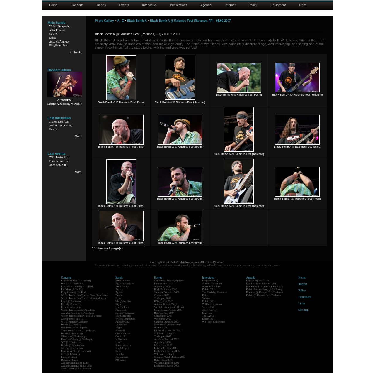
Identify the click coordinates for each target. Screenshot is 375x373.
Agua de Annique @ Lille (74, 362)
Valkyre (206, 298)
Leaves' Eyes (122, 307)
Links (303, 5)
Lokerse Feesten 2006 (165, 348)
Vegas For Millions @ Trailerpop (78, 330)
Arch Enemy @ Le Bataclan (76, 368)
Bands (101, 5)
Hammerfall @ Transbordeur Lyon (264, 286)
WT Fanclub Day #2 (165, 333)
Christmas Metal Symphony (169, 280)
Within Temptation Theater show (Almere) (83, 298)
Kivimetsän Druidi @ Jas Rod (77, 286)
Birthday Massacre (125, 312)
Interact (230, 5)
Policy (253, 5)
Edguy (118, 327)
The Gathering (123, 315)
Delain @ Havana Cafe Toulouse (263, 295)
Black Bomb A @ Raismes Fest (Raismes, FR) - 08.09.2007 (190, 20)
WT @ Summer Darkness (74, 321)
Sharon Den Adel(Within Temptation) (61, 123)
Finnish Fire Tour (59, 161)
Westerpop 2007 (162, 318)
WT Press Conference (213, 321)
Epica (52, 37)
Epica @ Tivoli (69, 356)
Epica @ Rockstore (71, 301)
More (78, 136)
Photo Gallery (104, 20)
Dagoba (119, 353)
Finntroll (120, 330)
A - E (120, 20)
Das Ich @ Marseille (72, 283)
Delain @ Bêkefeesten (73, 345)
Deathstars (121, 324)
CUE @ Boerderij (70, 353)
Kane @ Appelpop (71, 307)
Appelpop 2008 (58, 164)
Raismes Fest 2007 (164, 312)
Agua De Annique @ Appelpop (77, 312)
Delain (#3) (208, 289)
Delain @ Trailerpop (72, 333)
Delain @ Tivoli (69, 359)
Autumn (119, 289)
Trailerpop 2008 (162, 298)
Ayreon (119, 292)
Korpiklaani (121, 356)
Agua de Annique (59, 41)
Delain (53, 34)
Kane (118, 351)
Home (53, 5)
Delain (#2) (208, 301)
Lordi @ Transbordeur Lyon (261, 283)
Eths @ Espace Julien (257, 280)
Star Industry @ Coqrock (74, 327)
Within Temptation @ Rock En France (81, 315)
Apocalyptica (122, 321)
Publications (178, 5)
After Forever (57, 30)
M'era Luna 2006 (163, 345)
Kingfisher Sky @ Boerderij (76, 280)
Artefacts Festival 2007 (166, 339)
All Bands (120, 359)
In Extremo (121, 339)
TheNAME (208, 315)
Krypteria (120, 304)
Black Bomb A (137, 20)
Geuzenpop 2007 (163, 315)
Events (124, 5)
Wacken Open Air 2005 (166, 362)
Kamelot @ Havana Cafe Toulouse (264, 292)
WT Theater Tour (59, 157)
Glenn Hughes (123, 333)
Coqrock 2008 (161, 295)
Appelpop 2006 (162, 342)
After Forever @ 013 (72, 318)
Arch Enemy (122, 286)
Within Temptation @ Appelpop (78, 309)
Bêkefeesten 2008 (163, 301)
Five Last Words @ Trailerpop (77, 339)
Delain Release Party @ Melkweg (264, 289)
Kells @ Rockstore (71, 304)
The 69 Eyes (122, 348)
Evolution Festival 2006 (167, 351)
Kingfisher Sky (58, 45)
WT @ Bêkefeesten (71, 342)
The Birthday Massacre (214, 292)
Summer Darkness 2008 (167, 292)
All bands (75, 52)
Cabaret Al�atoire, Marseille (64, 103)
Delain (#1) (208, 318)
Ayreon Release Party (165, 304)
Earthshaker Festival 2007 (168, 330)
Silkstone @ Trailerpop (73, 336)
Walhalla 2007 (161, 327)
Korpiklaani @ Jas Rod (73, 292)
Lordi (118, 342)
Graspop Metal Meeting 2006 (169, 356)
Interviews (149, 5)
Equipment (278, 5)
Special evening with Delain (169, 307)
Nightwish (121, 309)
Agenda (206, 5)
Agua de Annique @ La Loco (76, 365)
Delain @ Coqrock (71, 324)
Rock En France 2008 (165, 289)
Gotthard (120, 336)
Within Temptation (60, 26)
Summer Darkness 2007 (167, 321)
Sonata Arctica (123, 345)
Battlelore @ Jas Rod (72, 289)
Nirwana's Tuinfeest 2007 (167, 324)
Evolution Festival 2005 (167, 365)
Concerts (77, 5)
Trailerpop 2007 (162, 336)
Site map (303, 309)
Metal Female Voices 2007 (168, 309)
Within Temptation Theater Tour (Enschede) (84, 295)
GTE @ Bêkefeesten (72, 348)
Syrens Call (208, 307)
